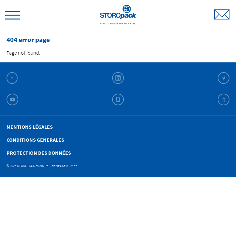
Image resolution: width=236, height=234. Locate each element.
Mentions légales (30, 127)
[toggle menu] (12, 13)
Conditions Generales (35, 139)
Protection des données (39, 153)
